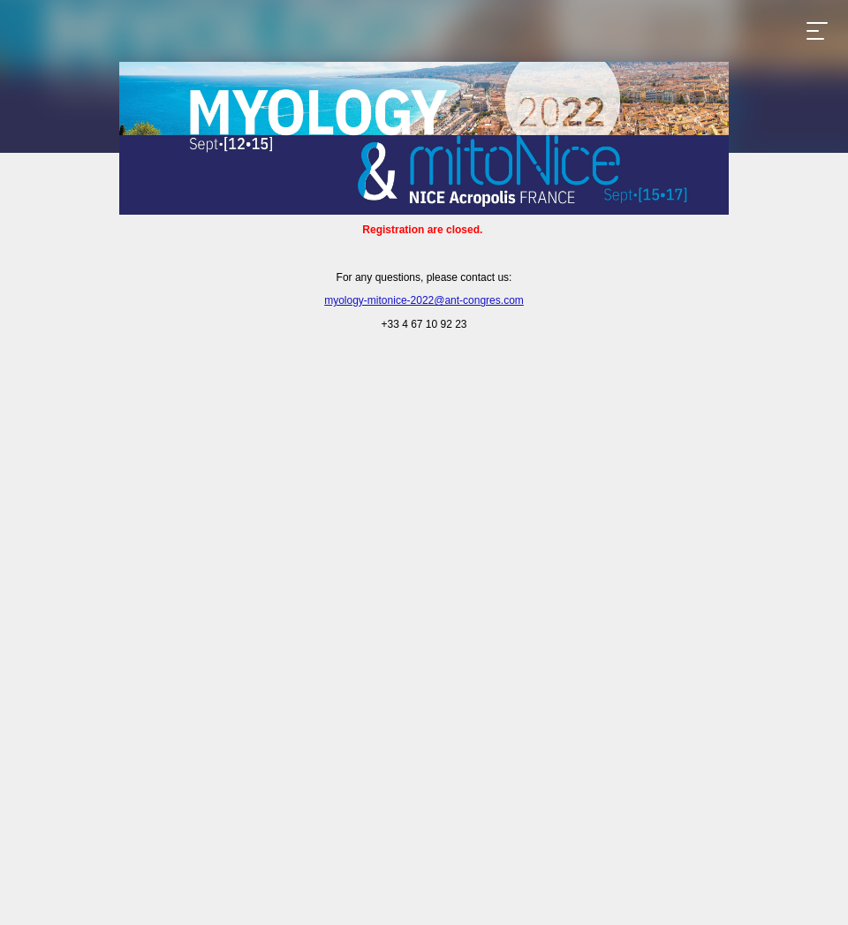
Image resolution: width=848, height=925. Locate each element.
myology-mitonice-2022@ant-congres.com (424, 300)
